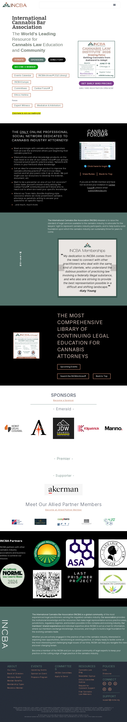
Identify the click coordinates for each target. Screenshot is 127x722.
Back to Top (105, 174)
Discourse (107, 674)
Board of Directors (15, 674)
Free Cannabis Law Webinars (85, 693)
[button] (104, 683)
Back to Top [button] (101, 376)
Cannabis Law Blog (85, 671)
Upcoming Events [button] (68, 367)
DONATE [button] (19, 60)
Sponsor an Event (39, 674)
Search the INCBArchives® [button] (73, 376)
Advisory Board (14, 677)
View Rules (89, 174)
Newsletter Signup (87, 676)
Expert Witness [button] (22, 105)
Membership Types (15, 684)
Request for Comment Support (87, 687)
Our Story (11, 670)
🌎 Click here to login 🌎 (97, 166)
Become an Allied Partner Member (63, 510)
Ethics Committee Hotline (86, 681)
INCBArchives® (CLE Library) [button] (53, 75)
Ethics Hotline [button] (21, 95)
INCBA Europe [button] (21, 82)
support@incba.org (97, 190)
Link (105, 670)
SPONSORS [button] (37, 60)
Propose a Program (39, 677)
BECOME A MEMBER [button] (25, 67)
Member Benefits (14, 681)
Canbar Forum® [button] (42, 88)
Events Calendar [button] (22, 75)
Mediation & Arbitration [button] (49, 105)
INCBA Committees (63, 673)
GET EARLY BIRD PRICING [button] (96, 83)
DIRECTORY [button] (56, 60)
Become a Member (15, 688)
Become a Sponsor (63, 400)
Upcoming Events (39, 670)
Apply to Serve (61, 676)
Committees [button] (20, 88)
